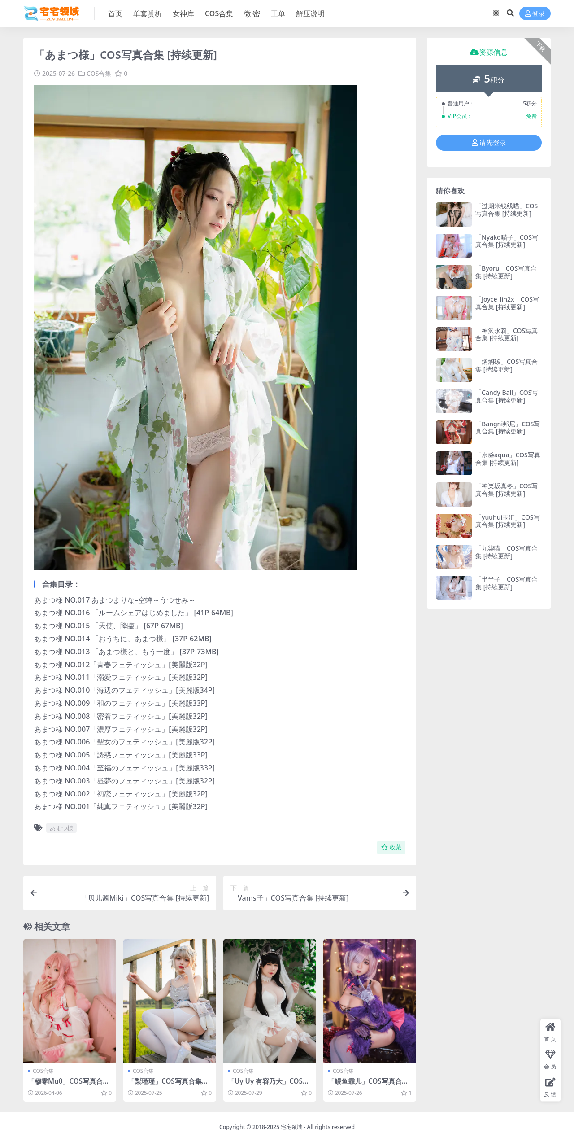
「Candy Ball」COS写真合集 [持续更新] (506, 396)
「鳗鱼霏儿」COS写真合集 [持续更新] (368, 1085)
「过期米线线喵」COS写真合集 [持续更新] (506, 209)
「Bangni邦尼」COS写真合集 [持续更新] (507, 428)
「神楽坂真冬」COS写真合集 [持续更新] (506, 489)
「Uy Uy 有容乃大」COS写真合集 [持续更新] (268, 1085)
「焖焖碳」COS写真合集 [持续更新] (506, 365)
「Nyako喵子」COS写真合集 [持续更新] (506, 241)
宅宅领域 (291, 1127)
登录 (535, 13)
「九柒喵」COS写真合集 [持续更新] (506, 552)
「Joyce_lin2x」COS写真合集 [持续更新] (507, 303)
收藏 (391, 847)
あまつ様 (61, 828)
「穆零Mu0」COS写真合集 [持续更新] (68, 1085)
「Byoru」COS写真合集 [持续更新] (506, 272)
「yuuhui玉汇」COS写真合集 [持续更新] (507, 521)
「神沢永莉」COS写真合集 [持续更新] (506, 334)
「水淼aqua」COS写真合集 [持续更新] (507, 459)
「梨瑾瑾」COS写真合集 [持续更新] (165, 1085)
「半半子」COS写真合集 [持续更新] (506, 583)
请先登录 (489, 142)
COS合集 (99, 73)
